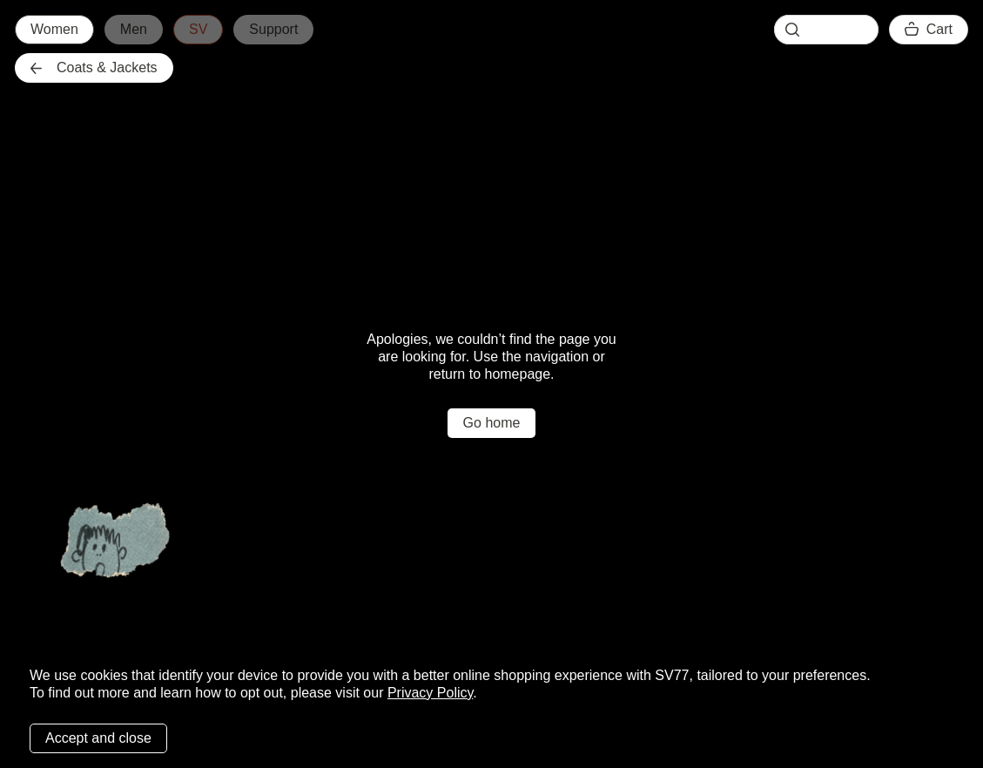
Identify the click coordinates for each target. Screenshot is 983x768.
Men (133, 29)
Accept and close (98, 738)
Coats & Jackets (94, 67)
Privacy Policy (430, 692)
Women (54, 29)
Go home (492, 422)
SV (198, 29)
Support (273, 29)
